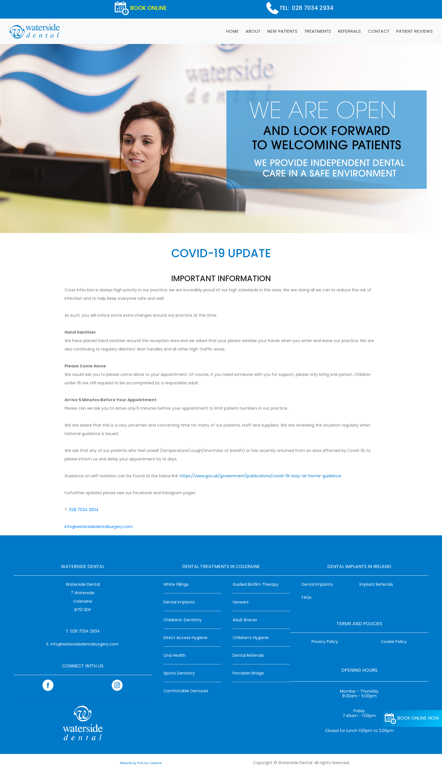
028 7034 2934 (312, 8)
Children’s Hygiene (251, 637)
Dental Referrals (248, 655)
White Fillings (176, 584)
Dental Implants (179, 602)
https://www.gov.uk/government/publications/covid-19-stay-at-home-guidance (260, 476)
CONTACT (379, 31)
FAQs (306, 597)
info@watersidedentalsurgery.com (99, 526)
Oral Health (174, 655)
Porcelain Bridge (248, 673)
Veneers (241, 602)
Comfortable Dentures (185, 691)
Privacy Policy (324, 641)
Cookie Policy (394, 641)
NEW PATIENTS (282, 31)
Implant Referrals (376, 584)
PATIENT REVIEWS (414, 31)
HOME (233, 30)
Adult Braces (245, 620)
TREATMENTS (317, 31)
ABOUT (253, 31)
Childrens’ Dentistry (182, 620)
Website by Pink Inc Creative (141, 763)
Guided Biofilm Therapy (256, 584)
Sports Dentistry (179, 673)
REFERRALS (349, 31)
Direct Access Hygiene (185, 637)
